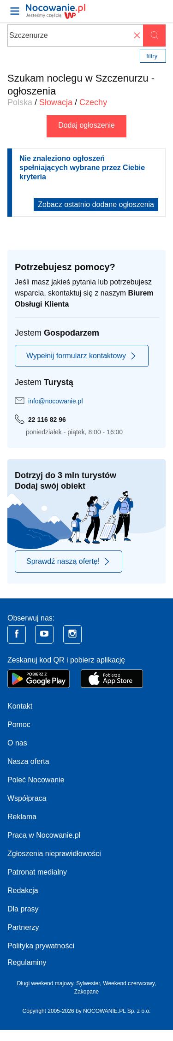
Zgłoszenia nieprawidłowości (54, 854)
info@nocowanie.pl (55, 401)
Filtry (151, 56)
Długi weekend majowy (45, 983)
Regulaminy (26, 962)
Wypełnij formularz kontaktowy (81, 356)
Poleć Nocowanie (36, 780)
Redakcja (22, 890)
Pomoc (18, 724)
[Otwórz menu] (15, 11)
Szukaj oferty (154, 35)
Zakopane (86, 991)
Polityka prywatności (40, 946)
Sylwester (88, 983)
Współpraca (26, 798)
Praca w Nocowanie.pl (43, 835)
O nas (17, 743)
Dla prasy (23, 909)
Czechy (93, 102)
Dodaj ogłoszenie (86, 125)
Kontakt (19, 706)
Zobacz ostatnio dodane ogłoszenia (96, 204)
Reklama (21, 817)
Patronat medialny (37, 872)
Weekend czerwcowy (129, 983)
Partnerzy (23, 927)
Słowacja (55, 102)
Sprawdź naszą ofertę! (68, 561)
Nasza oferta (28, 761)
